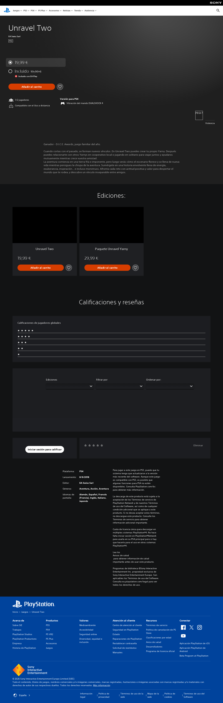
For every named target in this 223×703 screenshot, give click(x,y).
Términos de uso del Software (194, 695)
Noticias (66, 10)
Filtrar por (102, 379)
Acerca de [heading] (18, 620)
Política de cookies (169, 695)
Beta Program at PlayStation (194, 655)
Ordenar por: (153, 379)
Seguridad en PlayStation (125, 629)
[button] (45, 449)
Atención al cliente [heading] (124, 620)
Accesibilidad (86, 629)
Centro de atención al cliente (127, 625)
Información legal (86, 695)
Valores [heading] (83, 620)
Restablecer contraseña (125, 643)
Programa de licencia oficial (160, 651)
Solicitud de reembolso (124, 647)
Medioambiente (87, 625)
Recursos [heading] (151, 620)
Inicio (15, 611)
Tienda (77, 10)
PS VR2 (49, 634)
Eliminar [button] (198, 445)
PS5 (25, 10)
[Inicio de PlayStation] (7, 10)
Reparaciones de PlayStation (127, 638)
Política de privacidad (103, 695)
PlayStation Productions (25, 638)
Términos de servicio (156, 625)
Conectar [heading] (185, 620)
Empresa (17, 643)
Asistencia (89, 10)
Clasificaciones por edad (158, 637)
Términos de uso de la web (131, 695)
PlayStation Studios (22, 634)
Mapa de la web (153, 695)
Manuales (118, 652)
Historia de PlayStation (24, 647)
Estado (116, 634)
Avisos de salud (121, 555)
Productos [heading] (52, 620)
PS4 (32, 10)
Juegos (16, 10)
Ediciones (51, 379)
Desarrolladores (154, 646)
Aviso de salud (153, 642)
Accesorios (54, 10)
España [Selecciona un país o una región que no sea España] (22, 695)
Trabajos (17, 629)
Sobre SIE (17, 625)
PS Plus (41, 10)
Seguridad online (88, 634)
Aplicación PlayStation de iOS (195, 643)
